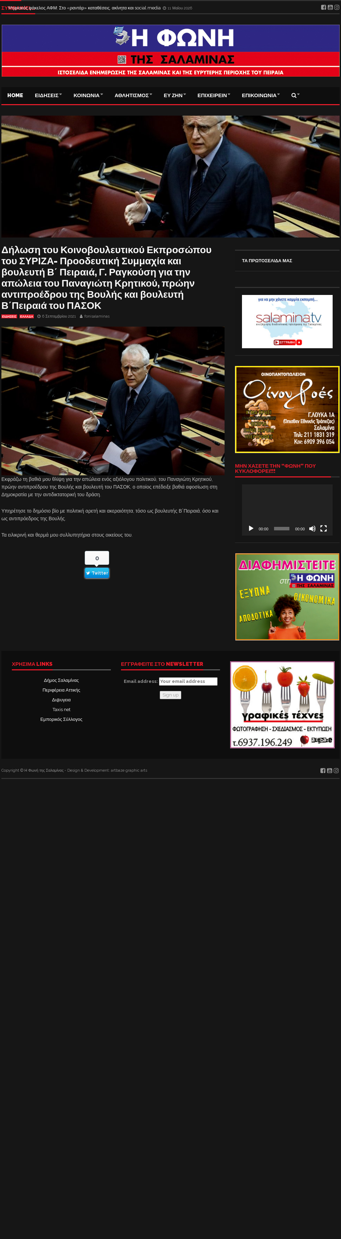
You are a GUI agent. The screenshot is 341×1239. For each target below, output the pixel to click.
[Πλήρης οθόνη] (323, 528)
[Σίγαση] (312, 528)
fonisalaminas (96, 316)
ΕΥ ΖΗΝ (173, 95)
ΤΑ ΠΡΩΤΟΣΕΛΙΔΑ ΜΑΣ (267, 260)
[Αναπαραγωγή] (251, 528)
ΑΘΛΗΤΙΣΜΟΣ (132, 95)
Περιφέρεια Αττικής (61, 690)
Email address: (171, 681)
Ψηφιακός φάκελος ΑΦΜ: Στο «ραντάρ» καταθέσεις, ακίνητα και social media (85, 7)
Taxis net (61, 709)
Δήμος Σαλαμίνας (61, 680)
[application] (287, 509)
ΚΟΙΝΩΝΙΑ (87, 95)
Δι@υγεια (61, 699)
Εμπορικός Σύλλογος (61, 719)
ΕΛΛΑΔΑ (26, 316)
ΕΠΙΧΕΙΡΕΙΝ (212, 95)
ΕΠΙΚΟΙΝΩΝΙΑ (259, 95)
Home (15, 95)
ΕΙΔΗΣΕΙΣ (47, 95)
